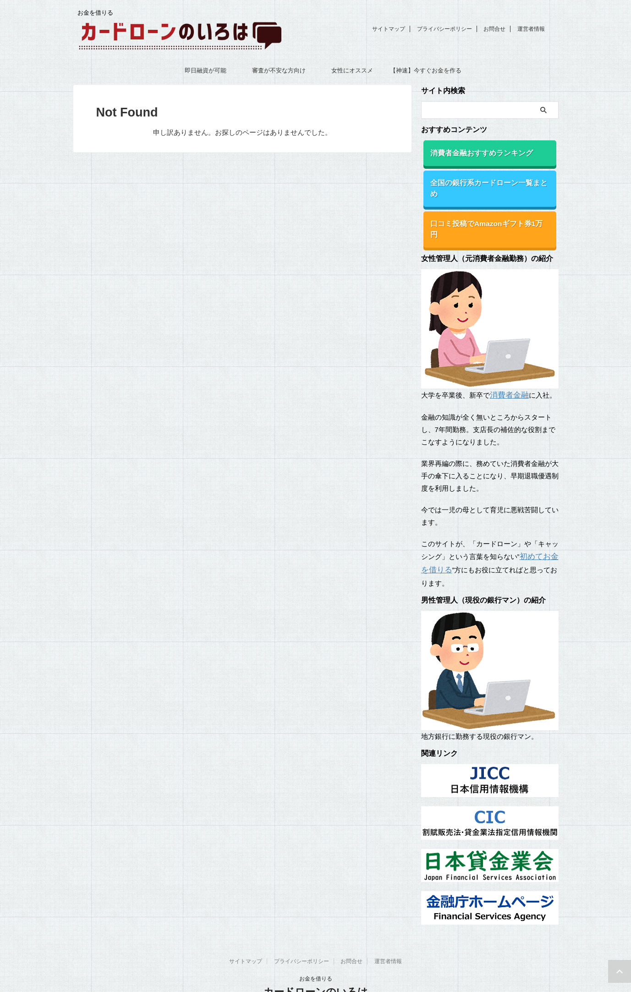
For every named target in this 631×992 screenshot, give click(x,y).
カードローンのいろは (315, 962)
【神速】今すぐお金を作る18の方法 (425, 73)
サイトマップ (388, 29)
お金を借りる (315, 949)
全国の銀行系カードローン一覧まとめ (484, 180)
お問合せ (494, 29)
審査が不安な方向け (279, 70)
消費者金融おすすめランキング (475, 152)
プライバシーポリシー (444, 29)
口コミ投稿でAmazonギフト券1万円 (482, 209)
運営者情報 (531, 29)
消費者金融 (507, 368)
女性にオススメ (352, 70)
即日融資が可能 (205, 70)
